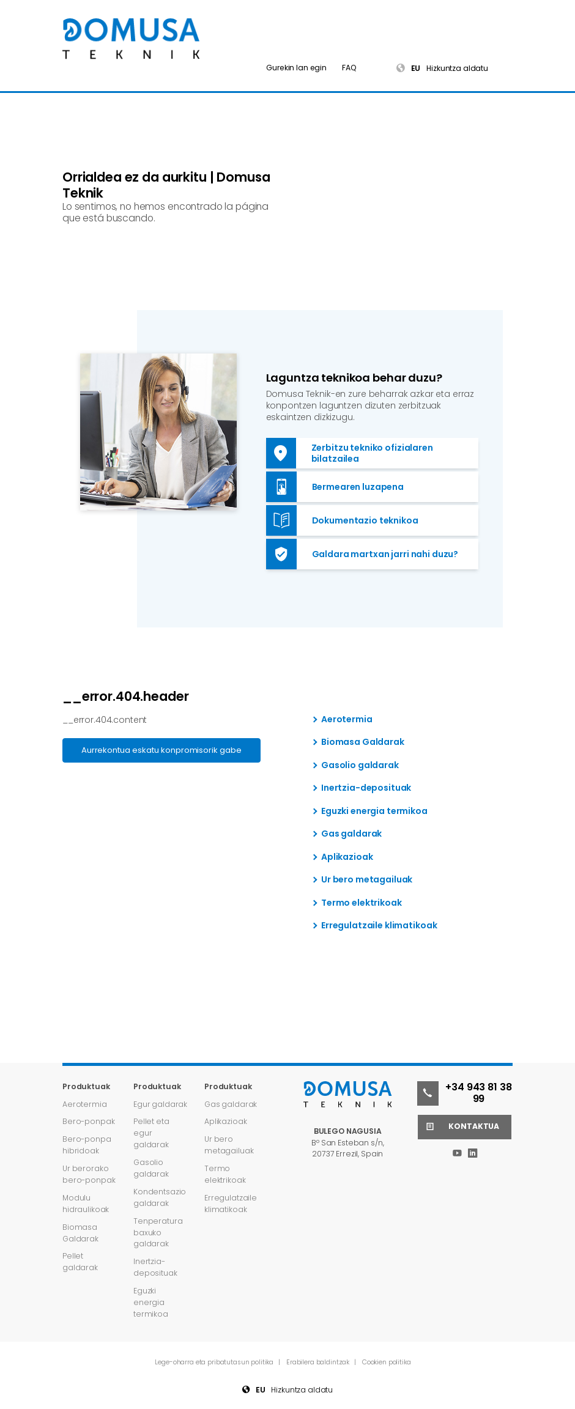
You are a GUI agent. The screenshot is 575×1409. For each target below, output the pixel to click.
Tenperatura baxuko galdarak (157, 1232)
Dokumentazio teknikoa (342, 520)
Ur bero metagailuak (366, 880)
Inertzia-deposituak (366, 788)
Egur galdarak (160, 1104)
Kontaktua (458, 1127)
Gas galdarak (351, 834)
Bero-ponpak (88, 1121)
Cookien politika (386, 1362)
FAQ (349, 67)
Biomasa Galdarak (362, 742)
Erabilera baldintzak (318, 1362)
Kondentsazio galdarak (159, 1197)
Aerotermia (347, 719)
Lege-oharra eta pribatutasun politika (215, 1362)
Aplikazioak (347, 857)
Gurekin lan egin (296, 67)
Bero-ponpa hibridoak (86, 1145)
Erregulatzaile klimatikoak (379, 925)
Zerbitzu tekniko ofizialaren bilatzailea (349, 453)
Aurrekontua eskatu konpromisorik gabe (161, 750)
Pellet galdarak (80, 1262)
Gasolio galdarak (360, 765)
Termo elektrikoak (361, 903)
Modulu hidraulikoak (85, 1204)
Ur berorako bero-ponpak (88, 1174)
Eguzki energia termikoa (374, 811)
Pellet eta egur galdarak (151, 1133)
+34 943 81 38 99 (464, 1093)
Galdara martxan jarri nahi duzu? (362, 554)
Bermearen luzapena (335, 487)
